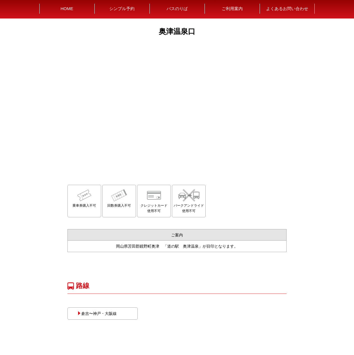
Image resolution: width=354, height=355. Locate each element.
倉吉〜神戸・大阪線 (97, 313)
